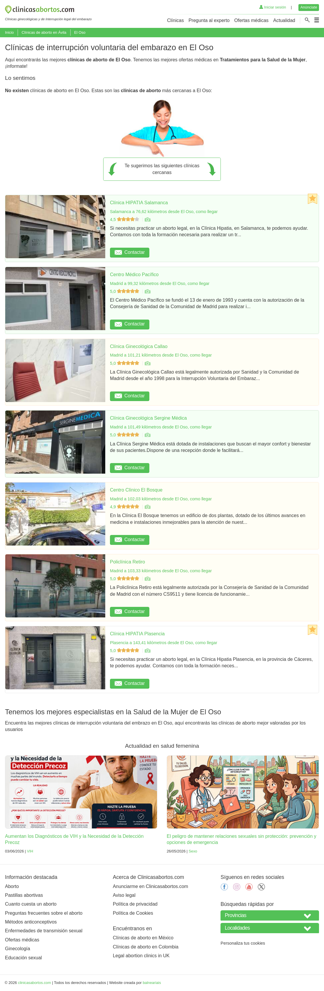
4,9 (125, 506)
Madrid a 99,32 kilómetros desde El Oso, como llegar (159, 283)
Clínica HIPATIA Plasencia (137, 633)
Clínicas (175, 20)
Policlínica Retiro (127, 561)
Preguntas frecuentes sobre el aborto (43, 913)
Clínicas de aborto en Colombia (145, 946)
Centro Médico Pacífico (134, 274)
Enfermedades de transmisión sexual (43, 930)
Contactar (130, 252)
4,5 (125, 219)
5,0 (125, 291)
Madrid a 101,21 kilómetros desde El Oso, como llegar (161, 355)
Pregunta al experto (209, 20)
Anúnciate (308, 7)
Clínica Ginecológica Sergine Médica (148, 418)
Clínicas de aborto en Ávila (43, 32)
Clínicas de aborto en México (143, 937)
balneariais (152, 982)
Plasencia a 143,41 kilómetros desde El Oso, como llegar (163, 642)
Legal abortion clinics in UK (141, 955)
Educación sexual (23, 957)
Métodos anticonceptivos (31, 921)
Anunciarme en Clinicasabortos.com (150, 886)
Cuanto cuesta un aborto (30, 903)
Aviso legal (124, 895)
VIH (30, 851)
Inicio (9, 32)
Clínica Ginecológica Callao (139, 346)
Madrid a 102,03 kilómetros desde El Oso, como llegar (161, 499)
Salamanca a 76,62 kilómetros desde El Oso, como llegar (164, 211)
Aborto (12, 886)
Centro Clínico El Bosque (136, 489)
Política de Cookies (133, 913)
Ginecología (17, 948)
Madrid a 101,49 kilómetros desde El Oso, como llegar (161, 427)
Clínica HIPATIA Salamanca (139, 202)
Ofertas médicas (251, 20)
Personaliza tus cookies (243, 943)
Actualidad (284, 20)
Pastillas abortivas (24, 895)
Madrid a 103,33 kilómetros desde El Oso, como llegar (161, 570)
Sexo (192, 851)
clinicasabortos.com (34, 982)
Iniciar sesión (272, 7)
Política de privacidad (135, 903)
